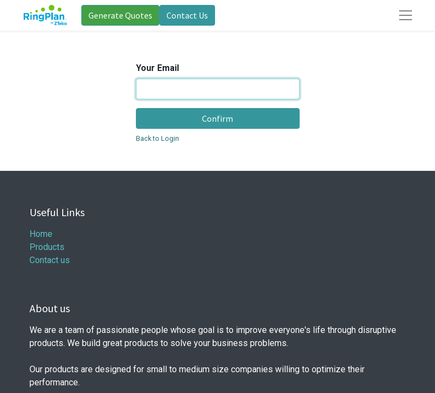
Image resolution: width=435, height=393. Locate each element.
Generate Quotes (120, 15)
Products (46, 247)
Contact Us (187, 15)
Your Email (157, 68)
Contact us (49, 260)
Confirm (217, 118)
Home (40, 234)
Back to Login (157, 138)
